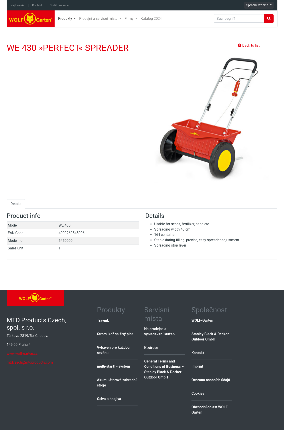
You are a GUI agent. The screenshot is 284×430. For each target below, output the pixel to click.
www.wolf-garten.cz (22, 353)
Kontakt (37, 5)
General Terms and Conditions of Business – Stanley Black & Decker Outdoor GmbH (164, 369)
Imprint (197, 366)
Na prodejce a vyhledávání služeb (159, 331)
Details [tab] (15, 204)
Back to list (249, 45)
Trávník (103, 320)
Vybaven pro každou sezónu (113, 350)
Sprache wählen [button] (257, 5)
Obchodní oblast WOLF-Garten (210, 409)
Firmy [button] (129, 18)
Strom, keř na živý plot (115, 334)
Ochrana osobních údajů (210, 380)
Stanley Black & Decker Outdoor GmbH (210, 336)
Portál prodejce (59, 5)
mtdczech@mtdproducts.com (30, 362)
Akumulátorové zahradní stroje (116, 382)
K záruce (151, 348)
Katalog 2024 (151, 18)
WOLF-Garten (202, 320)
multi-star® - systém (113, 366)
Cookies (197, 393)
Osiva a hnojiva (109, 399)
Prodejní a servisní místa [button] (98, 18)
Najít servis (17, 5)
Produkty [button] (65, 18)
